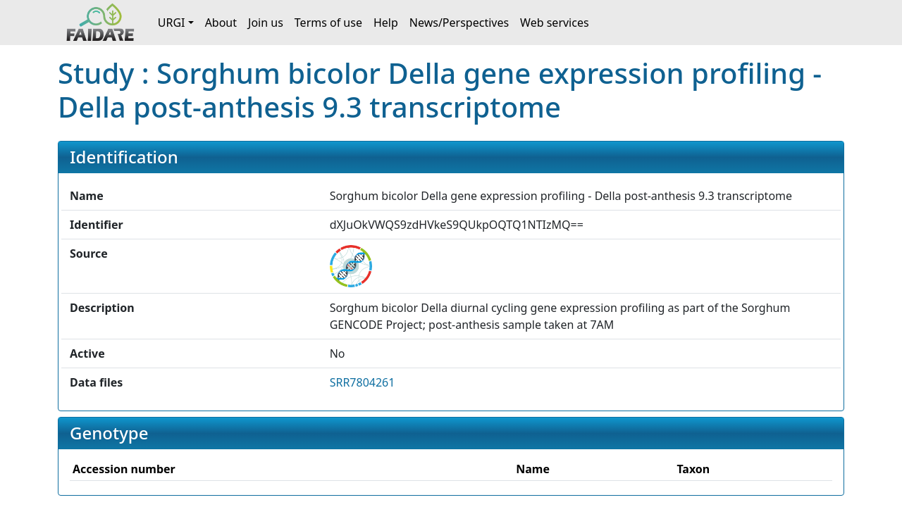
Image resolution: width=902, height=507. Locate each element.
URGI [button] (171, 22)
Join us (265, 22)
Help (385, 22)
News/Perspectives (459, 22)
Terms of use (328, 22)
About (221, 22)
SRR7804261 (362, 382)
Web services (554, 22)
